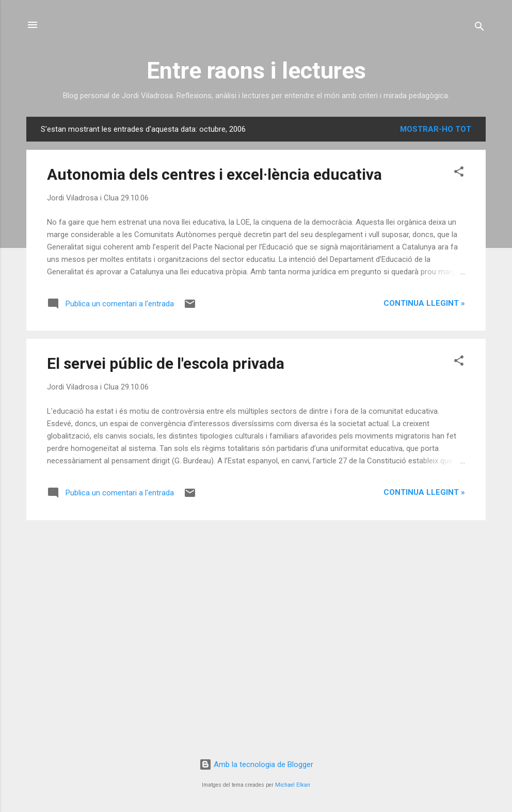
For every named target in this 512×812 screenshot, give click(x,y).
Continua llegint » (424, 303)
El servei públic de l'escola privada (165, 363)
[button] (459, 173)
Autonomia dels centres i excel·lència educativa (214, 174)
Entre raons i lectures (256, 70)
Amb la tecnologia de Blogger (256, 764)
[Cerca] (479, 28)
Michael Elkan (292, 785)
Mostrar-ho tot (435, 129)
